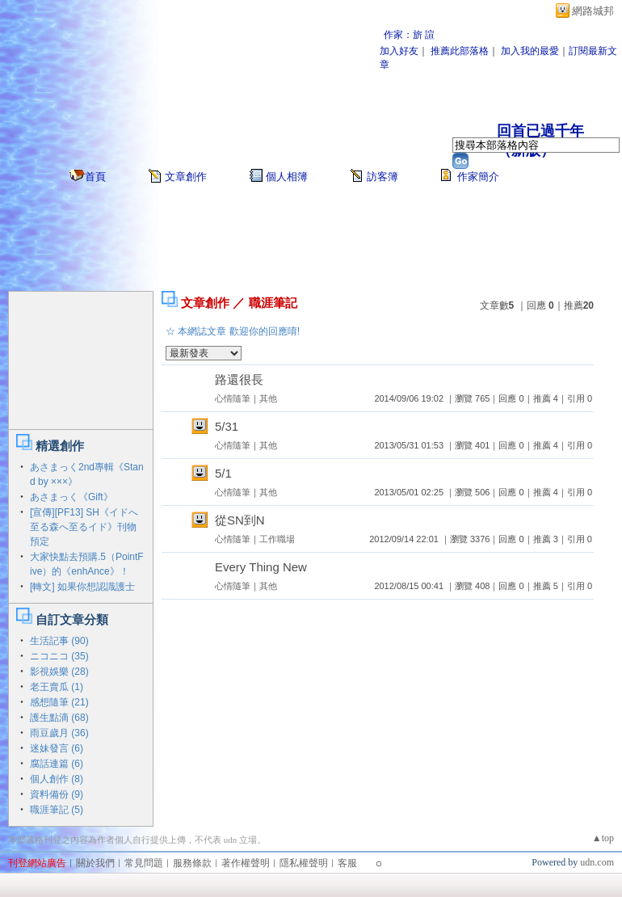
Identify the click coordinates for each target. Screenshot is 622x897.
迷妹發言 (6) (56, 748)
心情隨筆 (232, 398)
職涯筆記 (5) (56, 809)
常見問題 (143, 863)
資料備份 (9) (56, 794)
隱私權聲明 (303, 863)
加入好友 (399, 51)
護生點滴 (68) (59, 717)
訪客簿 (382, 177)
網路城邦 (593, 11)
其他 (268, 398)
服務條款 (192, 863)
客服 (347, 863)
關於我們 (95, 863)
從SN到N (240, 520)
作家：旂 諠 (409, 34)
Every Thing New (261, 567)
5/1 (223, 473)
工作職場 (277, 539)
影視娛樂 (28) (59, 671)
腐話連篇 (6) (56, 763)
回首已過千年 (540, 131)
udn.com (597, 862)
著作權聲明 (245, 863)
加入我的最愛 (530, 51)
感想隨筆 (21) (59, 702)
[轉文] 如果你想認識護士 (82, 586)
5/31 (226, 426)
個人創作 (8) (56, 779)
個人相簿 (287, 177)
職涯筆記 (273, 303)
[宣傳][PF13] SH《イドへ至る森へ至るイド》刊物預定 (84, 527)
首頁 (95, 177)
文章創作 (186, 177)
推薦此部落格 (460, 51)
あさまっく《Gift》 (71, 497)
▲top (603, 838)
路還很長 (239, 379)
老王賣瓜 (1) (56, 687)
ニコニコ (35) (59, 656)
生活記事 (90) (59, 640)
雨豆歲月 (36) (59, 733)
